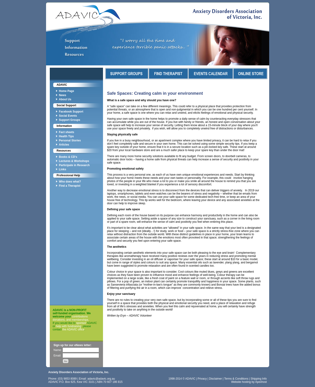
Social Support (66, 105)
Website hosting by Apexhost (249, 382)
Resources (64, 150)
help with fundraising (68, 326)
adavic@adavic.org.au (101, 378)
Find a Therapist (70, 185)
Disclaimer (215, 378)
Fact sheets (66, 132)
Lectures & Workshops (74, 161)
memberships (80, 319)
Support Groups (69, 120)
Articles (64, 144)
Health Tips (66, 136)
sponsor (81, 323)
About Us (65, 99)
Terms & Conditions (236, 378)
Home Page (66, 91)
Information (64, 126)
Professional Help (68, 175)
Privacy (202, 378)
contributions (80, 316)
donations (59, 319)
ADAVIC (62, 84)
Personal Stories (70, 140)
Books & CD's (68, 156)
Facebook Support (71, 111)
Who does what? (70, 181)
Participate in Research (74, 165)
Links (62, 169)
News (62, 95)
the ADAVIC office (73, 329)
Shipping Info (258, 378)
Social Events (68, 115)
